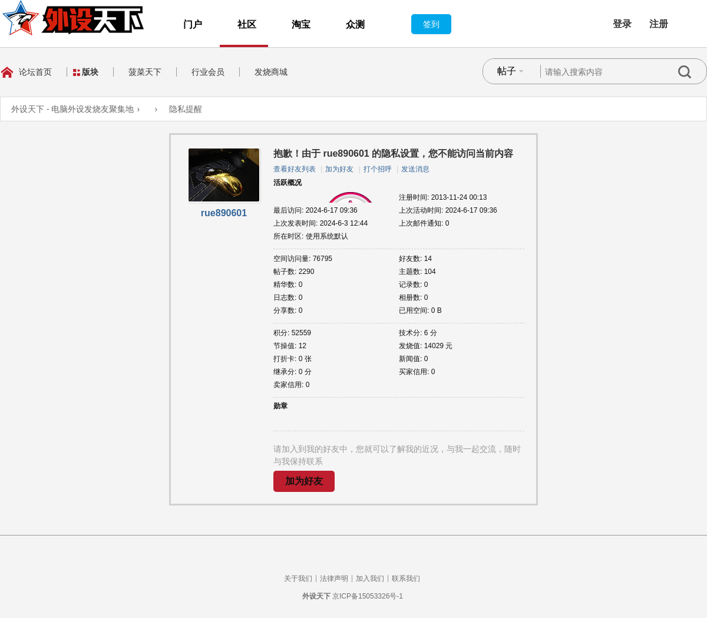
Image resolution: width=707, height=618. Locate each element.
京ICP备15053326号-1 (367, 596)
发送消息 (415, 169)
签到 (431, 24)
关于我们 (298, 578)
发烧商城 (271, 72)
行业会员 (207, 72)
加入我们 (370, 578)
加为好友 (339, 169)
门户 (192, 24)
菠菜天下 (144, 72)
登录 (622, 24)
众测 (355, 24)
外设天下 (316, 596)
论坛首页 (35, 72)
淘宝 (301, 24)
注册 (658, 24)
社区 (246, 24)
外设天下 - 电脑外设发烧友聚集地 (72, 109)
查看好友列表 (294, 169)
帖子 (506, 71)
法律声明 (334, 578)
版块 (90, 72)
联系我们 (406, 578)
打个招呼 (378, 169)
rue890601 (224, 213)
